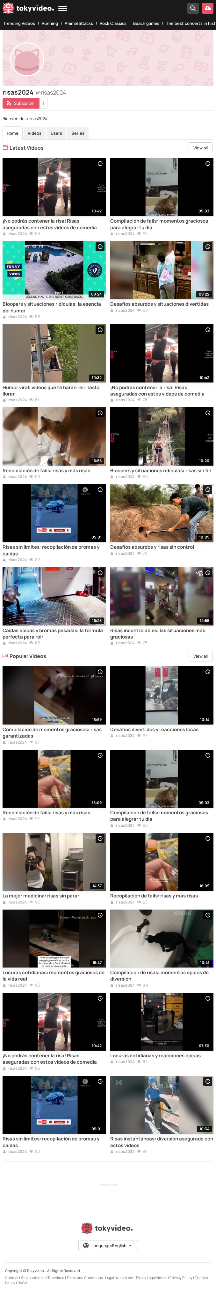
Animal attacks (79, 23)
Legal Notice (115, 1277)
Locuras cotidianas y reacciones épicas (155, 1056)
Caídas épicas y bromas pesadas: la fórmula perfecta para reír (53, 633)
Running (50, 23)
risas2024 (15, 234)
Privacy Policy (180, 1277)
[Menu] (62, 9)
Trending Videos (19, 23)
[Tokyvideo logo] (28, 9)
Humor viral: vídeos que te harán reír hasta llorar (51, 390)
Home (12, 133)
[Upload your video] (207, 8)
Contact (11, 1277)
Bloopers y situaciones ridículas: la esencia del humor (52, 307)
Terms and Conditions (85, 1277)
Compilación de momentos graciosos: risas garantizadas (52, 732)
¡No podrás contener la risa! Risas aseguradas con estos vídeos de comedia (50, 224)
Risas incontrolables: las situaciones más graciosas (157, 633)
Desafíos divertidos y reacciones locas (154, 729)
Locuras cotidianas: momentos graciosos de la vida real (53, 975)
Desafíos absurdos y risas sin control (152, 547)
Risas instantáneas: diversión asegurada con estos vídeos (161, 1142)
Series (77, 133)
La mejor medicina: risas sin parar (41, 896)
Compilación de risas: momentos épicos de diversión (159, 975)
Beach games (146, 23)
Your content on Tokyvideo (42, 1277)
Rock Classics (113, 23)
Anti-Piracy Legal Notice (147, 1277)
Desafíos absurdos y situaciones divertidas (159, 304)
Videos (34, 133)
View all (200, 148)
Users (56, 133)
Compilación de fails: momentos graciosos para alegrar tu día (159, 224)
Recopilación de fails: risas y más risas (46, 471)
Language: (107, 1245)
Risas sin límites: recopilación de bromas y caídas (51, 550)
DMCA (22, 1282)
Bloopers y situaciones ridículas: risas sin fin (160, 471)
